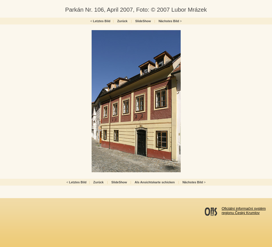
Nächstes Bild (168, 21)
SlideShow (143, 21)
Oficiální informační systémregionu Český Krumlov (244, 210)
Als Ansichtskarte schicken (155, 182)
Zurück (122, 21)
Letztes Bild (101, 21)
